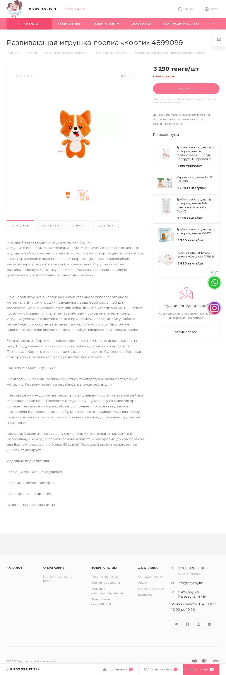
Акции (142, 582)
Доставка (105, 225)
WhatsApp (209, 624)
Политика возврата (105, 582)
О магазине (54, 567)
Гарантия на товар (104, 576)
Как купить (50, 225)
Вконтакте (176, 624)
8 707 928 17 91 (43, 9)
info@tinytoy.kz (190, 583)
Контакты (145, 595)
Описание (20, 225)
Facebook (187, 624)
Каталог (15, 567)
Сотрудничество (150, 576)
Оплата (78, 225)
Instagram (198, 624)
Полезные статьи (151, 588)
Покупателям (104, 567)
